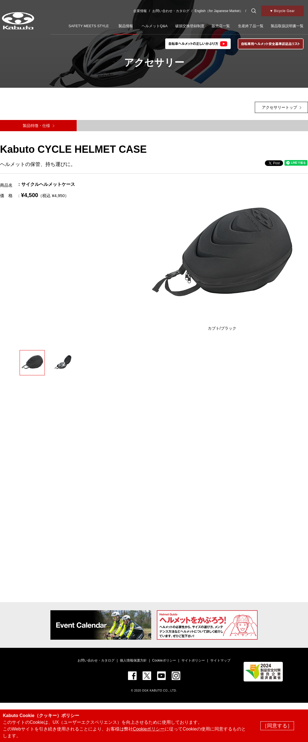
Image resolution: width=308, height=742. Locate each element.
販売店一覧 (221, 26)
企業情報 (140, 11)
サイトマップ (220, 660)
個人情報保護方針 (133, 660)
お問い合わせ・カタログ (170, 11)
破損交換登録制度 (189, 26)
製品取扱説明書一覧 (287, 26)
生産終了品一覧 (250, 26)
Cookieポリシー (164, 660)
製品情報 (125, 26)
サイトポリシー (193, 660)
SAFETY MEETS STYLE (89, 26)
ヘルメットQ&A (154, 26)
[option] (222, 256)
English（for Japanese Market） (219, 11)
